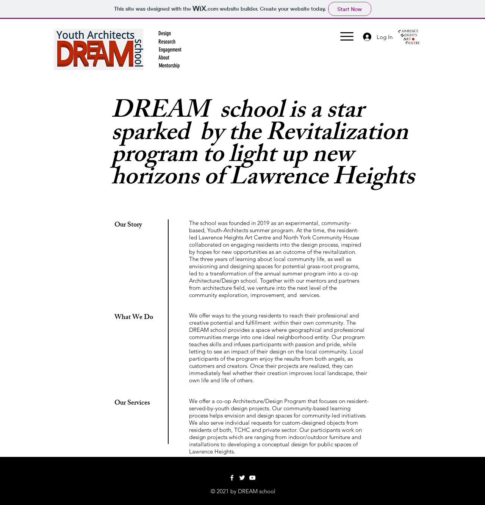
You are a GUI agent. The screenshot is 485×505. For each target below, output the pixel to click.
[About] (163, 57)
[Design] (164, 33)
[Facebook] (232, 478)
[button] (166, 42)
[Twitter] (242, 478)
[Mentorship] (169, 65)
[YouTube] (252, 478)
